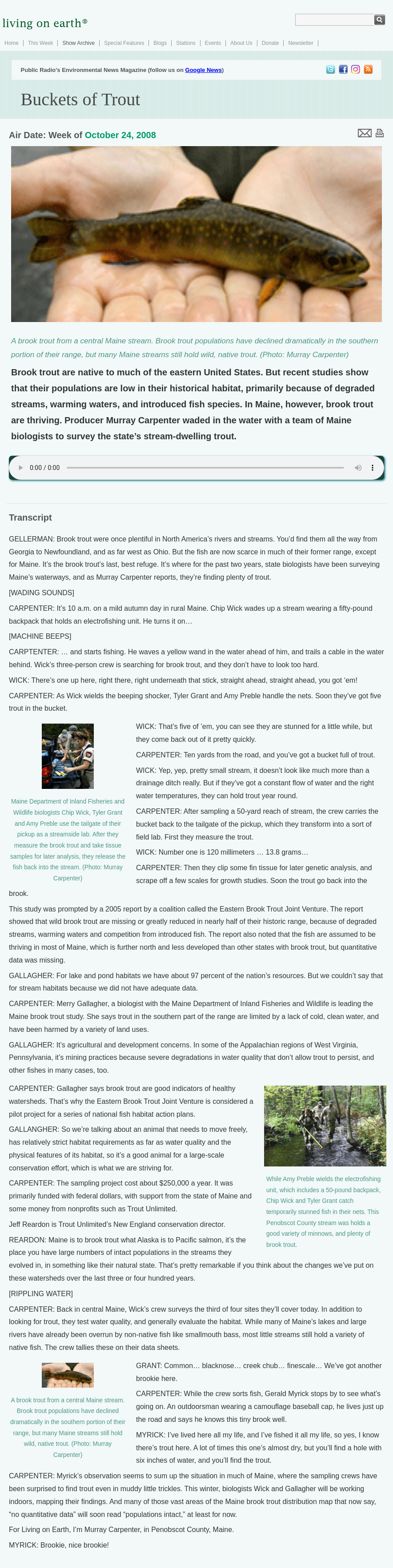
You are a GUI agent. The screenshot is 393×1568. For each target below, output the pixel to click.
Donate (270, 43)
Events (213, 43)
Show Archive (78, 43)
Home (11, 43)
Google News (203, 70)
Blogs (160, 43)
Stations (185, 43)
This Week (40, 43)
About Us (241, 43)
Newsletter (300, 43)
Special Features (124, 43)
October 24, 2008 (120, 135)
